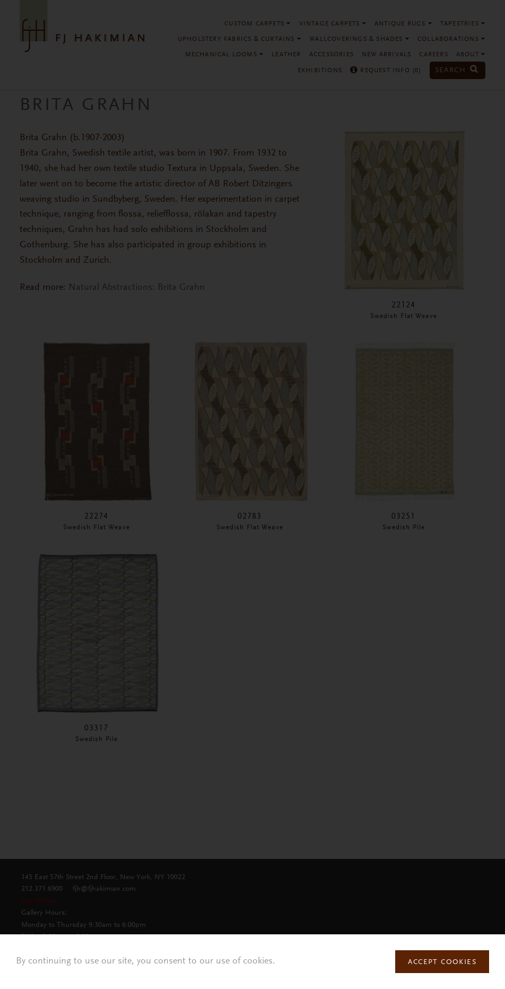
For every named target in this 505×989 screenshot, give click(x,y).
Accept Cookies (442, 962)
